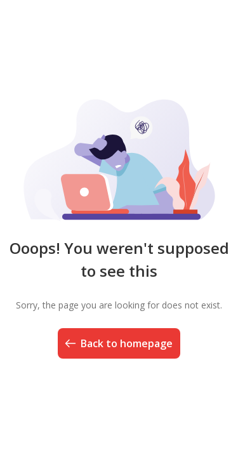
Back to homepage (118, 343)
